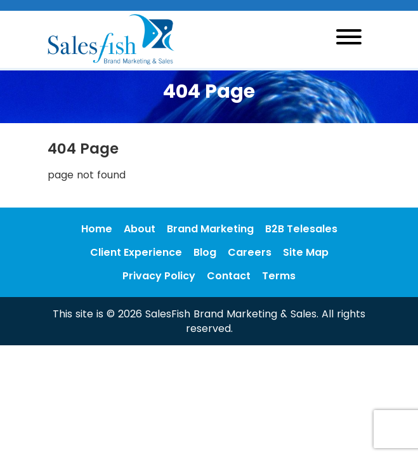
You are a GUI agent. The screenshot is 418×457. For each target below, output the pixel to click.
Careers (249, 252)
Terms (279, 275)
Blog (204, 252)
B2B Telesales (301, 229)
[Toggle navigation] (349, 39)
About (139, 229)
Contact (229, 275)
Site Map (306, 252)
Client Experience (136, 252)
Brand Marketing (210, 229)
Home (96, 229)
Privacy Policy (158, 275)
